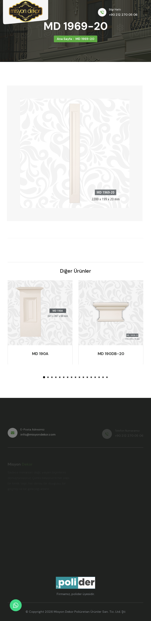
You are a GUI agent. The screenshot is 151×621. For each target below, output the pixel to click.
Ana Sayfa (64, 39)
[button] (44, 377)
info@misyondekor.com (37, 436)
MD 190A (40, 354)
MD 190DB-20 (111, 354)
